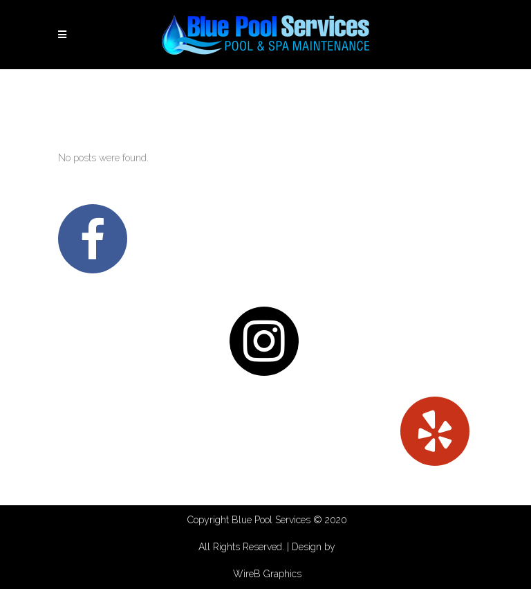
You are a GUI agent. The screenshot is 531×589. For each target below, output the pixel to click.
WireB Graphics (267, 573)
